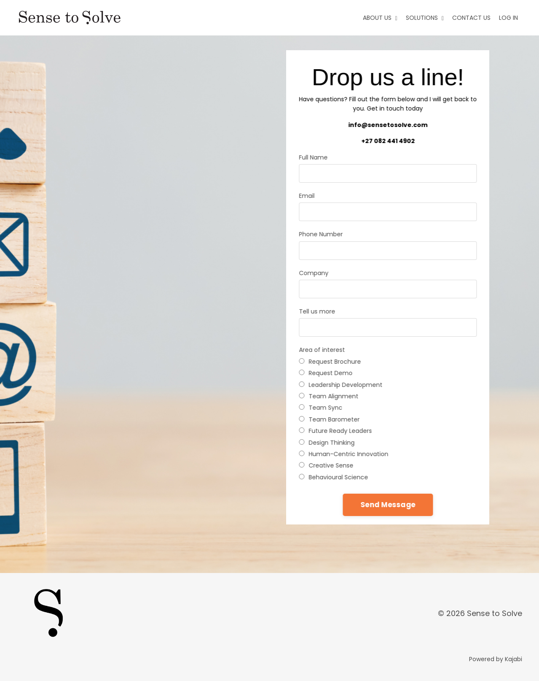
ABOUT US (380, 18)
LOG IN (508, 18)
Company (312, 273)
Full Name (312, 157)
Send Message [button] (386, 505)
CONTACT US (471, 18)
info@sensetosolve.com (386, 125)
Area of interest (321, 350)
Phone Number (320, 234)
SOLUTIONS (425, 18)
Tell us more (316, 311)
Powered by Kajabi (495, 659)
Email (306, 196)
